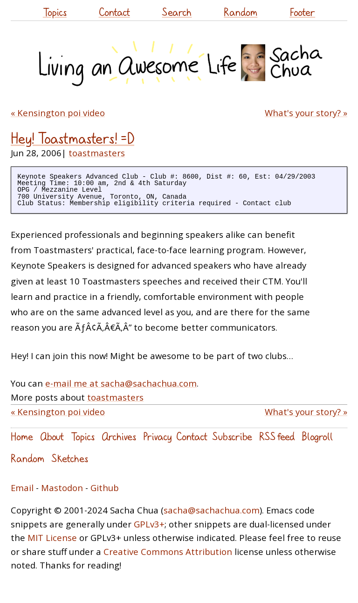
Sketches (69, 458)
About (52, 436)
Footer (302, 12)
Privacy (157, 436)
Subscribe (232, 436)
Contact (114, 12)
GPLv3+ (149, 524)
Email (22, 487)
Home (22, 436)
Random (240, 12)
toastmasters (97, 153)
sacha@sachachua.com (212, 510)
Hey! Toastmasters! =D (72, 138)
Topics (55, 12)
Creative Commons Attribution (167, 551)
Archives (119, 436)
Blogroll (317, 436)
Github (104, 487)
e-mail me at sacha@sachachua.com (121, 383)
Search (177, 12)
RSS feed (277, 436)
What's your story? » (306, 112)
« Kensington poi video (58, 112)
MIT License (52, 537)
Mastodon (62, 487)
